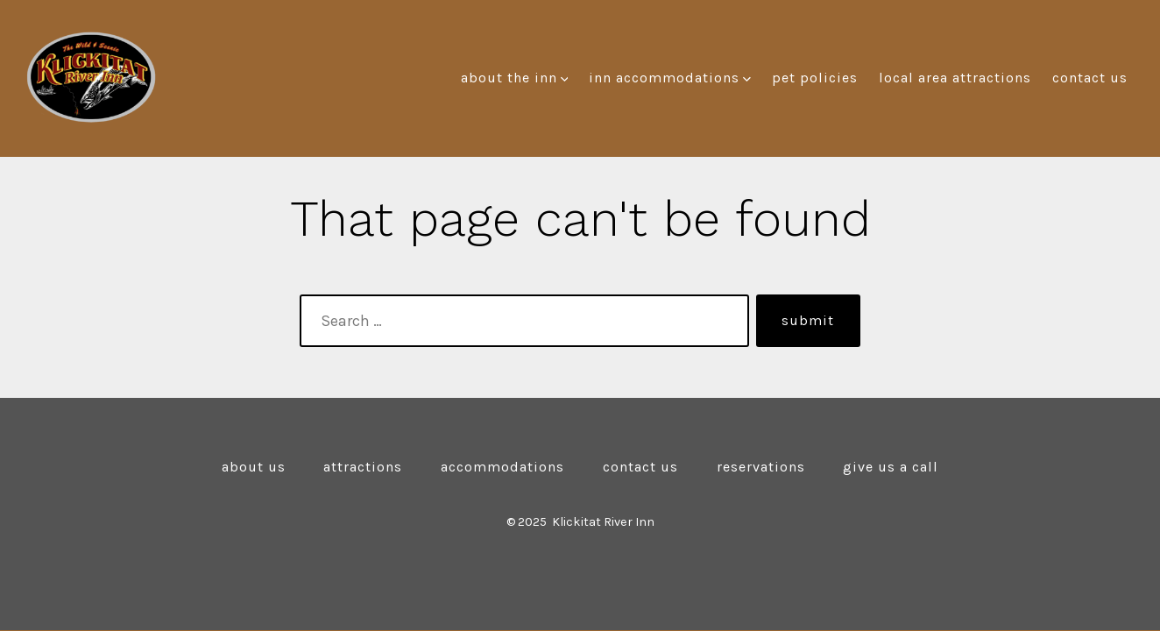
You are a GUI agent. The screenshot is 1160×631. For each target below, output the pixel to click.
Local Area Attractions (955, 77)
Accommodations (502, 466)
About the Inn (515, 77)
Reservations (761, 466)
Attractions (362, 466)
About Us (254, 466)
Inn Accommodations (670, 77)
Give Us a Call (890, 466)
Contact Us (1090, 77)
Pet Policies (815, 77)
